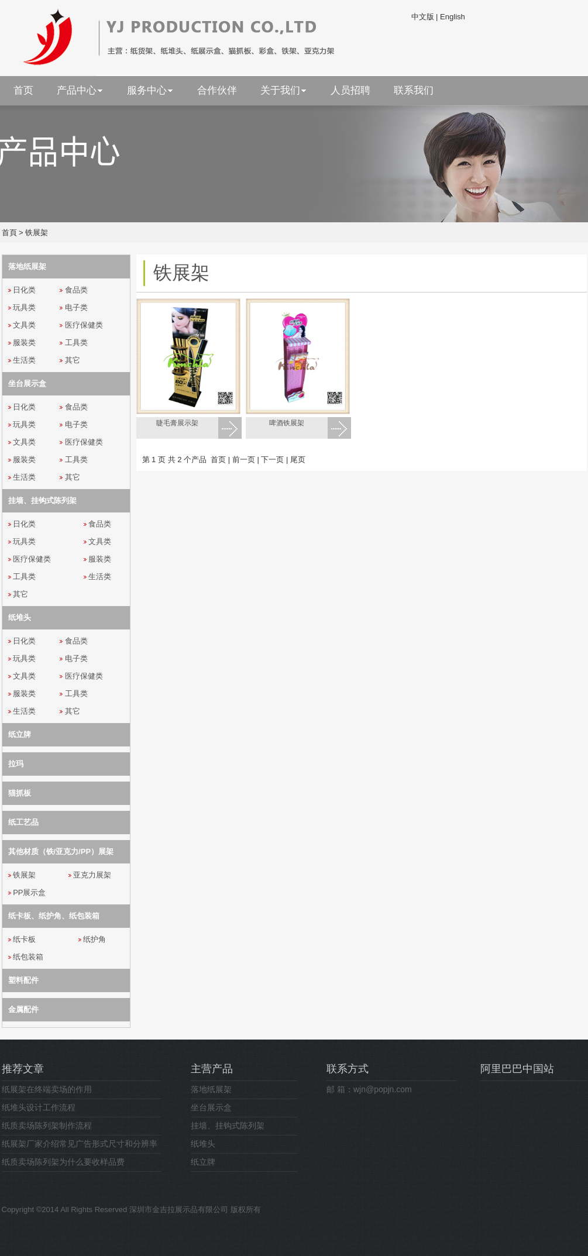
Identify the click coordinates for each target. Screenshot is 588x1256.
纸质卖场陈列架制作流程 (47, 1125)
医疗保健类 (84, 325)
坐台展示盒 (211, 1107)
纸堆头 (203, 1143)
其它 (72, 360)
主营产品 (212, 1069)
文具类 (24, 325)
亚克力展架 (92, 874)
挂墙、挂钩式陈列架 (227, 1125)
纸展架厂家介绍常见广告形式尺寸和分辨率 (79, 1143)
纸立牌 (203, 1161)
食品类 (76, 289)
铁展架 (36, 232)
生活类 (24, 360)
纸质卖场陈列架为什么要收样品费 (63, 1161)
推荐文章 (23, 1069)
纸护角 (94, 939)
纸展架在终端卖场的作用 (47, 1089)
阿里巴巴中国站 (517, 1069)
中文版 (422, 16)
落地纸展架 (211, 1089)
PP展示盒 (29, 892)
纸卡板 (24, 939)
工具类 (76, 342)
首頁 (9, 232)
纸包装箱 (28, 956)
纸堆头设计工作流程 (38, 1107)
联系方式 (347, 1069)
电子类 (76, 307)
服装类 (24, 342)
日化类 (24, 289)
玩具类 (24, 307)
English (452, 16)
